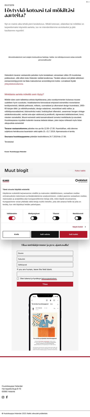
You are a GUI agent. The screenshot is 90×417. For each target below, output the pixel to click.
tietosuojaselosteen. (49, 278)
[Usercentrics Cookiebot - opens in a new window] (77, 181)
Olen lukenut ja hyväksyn (37, 278)
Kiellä (16, 234)
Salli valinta (45, 234)
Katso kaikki (80, 170)
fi (87, 2)
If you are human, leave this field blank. (34, 269)
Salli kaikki (73, 234)
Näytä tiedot (78, 227)
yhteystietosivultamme (14, 84)
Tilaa (45, 284)
